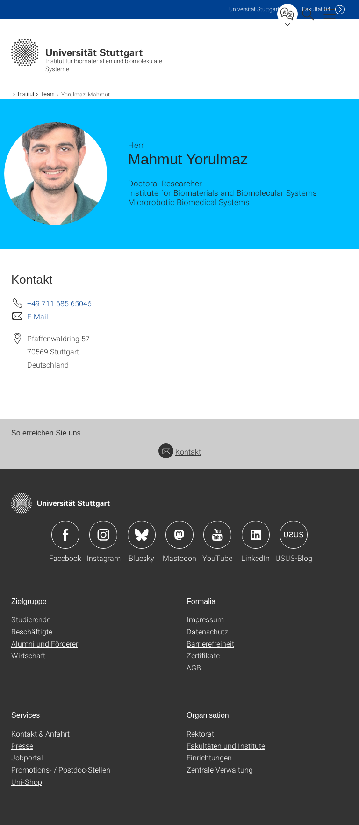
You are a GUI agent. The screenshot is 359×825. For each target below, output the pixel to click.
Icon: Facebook (65, 535)
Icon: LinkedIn (256, 535)
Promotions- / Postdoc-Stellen (60, 769)
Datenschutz (207, 631)
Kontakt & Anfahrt (40, 733)
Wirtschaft (28, 655)
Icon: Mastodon (179, 535)
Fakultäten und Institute (226, 746)
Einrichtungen (209, 757)
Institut (26, 94)
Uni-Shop (26, 782)
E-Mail (37, 316)
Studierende (30, 619)
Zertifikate (203, 655)
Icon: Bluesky (142, 535)
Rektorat (200, 733)
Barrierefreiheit (210, 643)
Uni (254, 9)
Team (47, 94)
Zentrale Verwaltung (220, 769)
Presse (22, 746)
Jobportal (27, 757)
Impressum (205, 619)
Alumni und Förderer (44, 643)
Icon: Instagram (103, 535)
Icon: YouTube (217, 535)
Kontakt (179, 452)
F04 (316, 9)
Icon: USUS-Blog (294, 535)
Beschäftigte (31, 631)
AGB (194, 667)
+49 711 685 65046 (59, 303)
